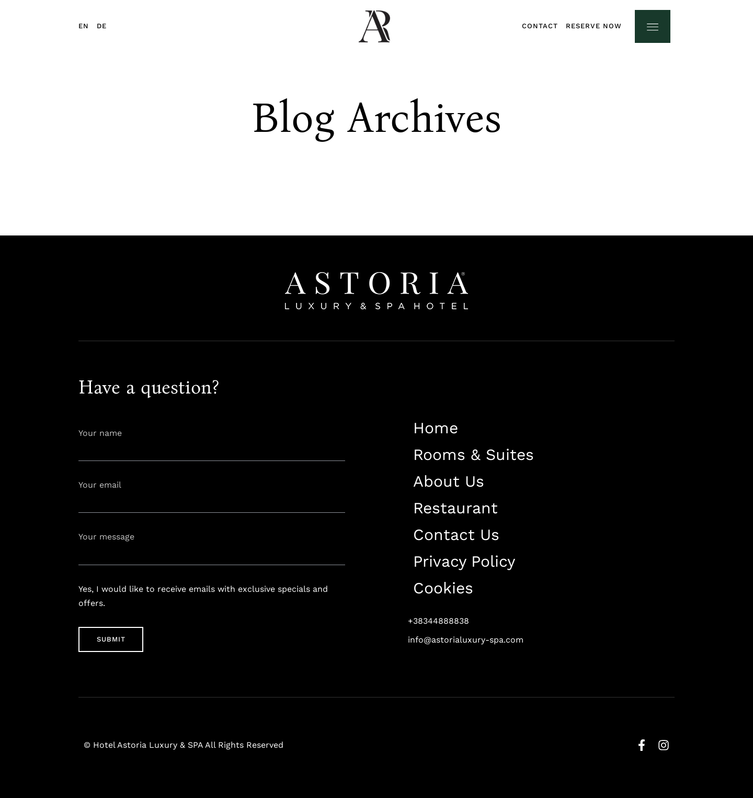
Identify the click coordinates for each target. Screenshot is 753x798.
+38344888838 (438, 621)
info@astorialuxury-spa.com (465, 640)
